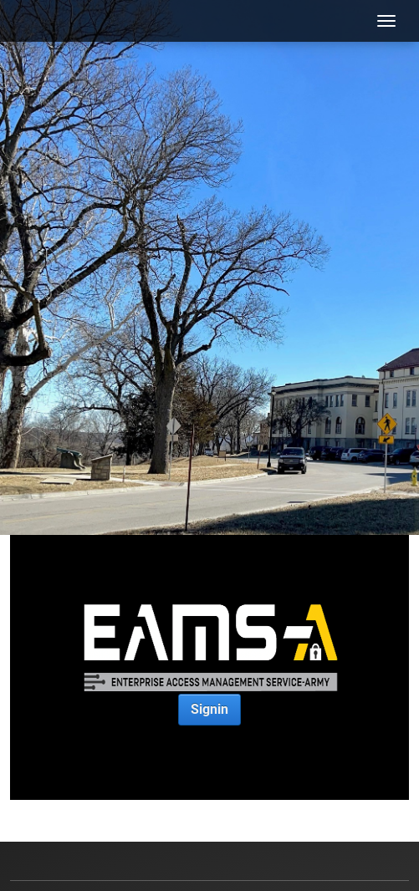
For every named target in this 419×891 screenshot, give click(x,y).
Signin (209, 709)
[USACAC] (46, 20)
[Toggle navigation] (386, 21)
